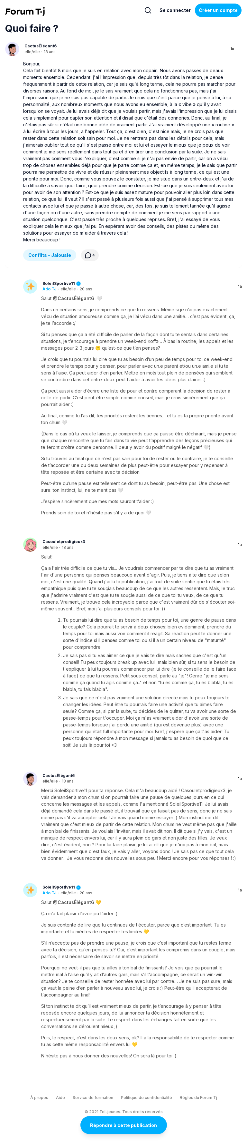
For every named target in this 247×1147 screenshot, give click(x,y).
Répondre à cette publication (123, 1125)
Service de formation (93, 1097)
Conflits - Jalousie (49, 255)
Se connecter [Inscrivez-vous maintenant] (175, 10)
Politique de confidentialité (146, 1097)
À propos (39, 1097)
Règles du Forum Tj (198, 1097)
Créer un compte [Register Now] (218, 10)
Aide (60, 1097)
